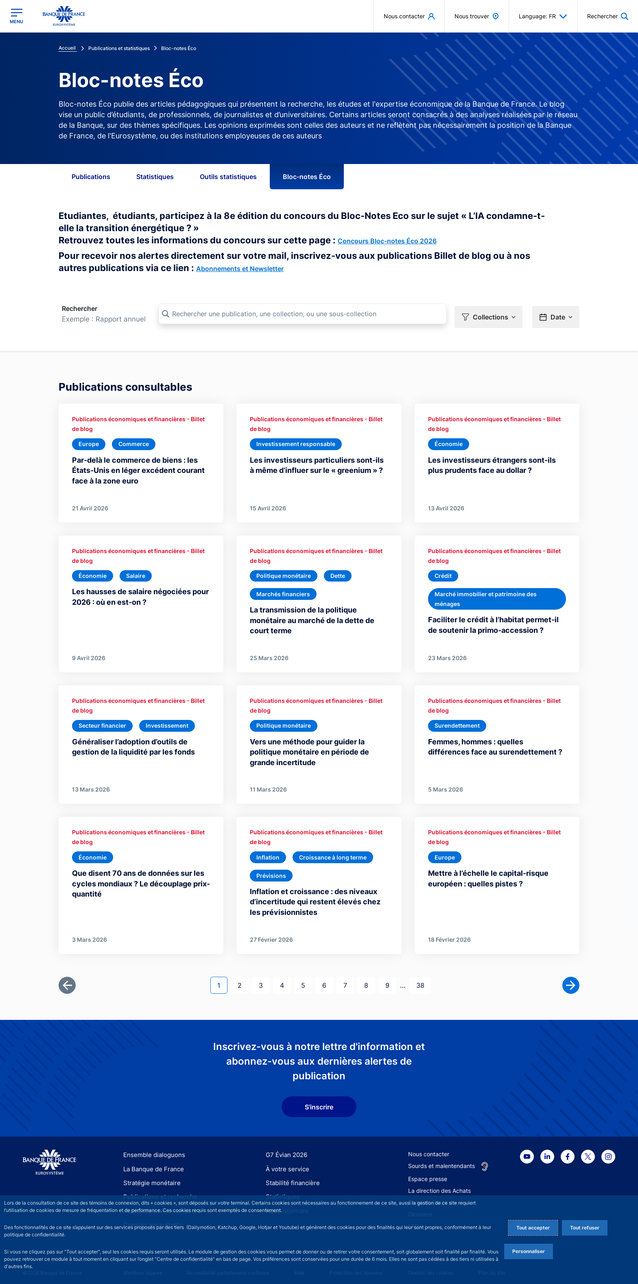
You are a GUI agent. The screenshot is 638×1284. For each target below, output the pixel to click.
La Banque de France (151, 1162)
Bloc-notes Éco (307, 177)
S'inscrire (319, 1101)
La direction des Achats (439, 1184)
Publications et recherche (157, 1191)
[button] (488, 314)
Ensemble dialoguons (151, 1149)
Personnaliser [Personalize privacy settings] (528, 1251)
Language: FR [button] (543, 16)
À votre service (286, 1162)
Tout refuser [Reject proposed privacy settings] (584, 1228)
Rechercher (79, 308)
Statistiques (155, 177)
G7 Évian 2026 (285, 1149)
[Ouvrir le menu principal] (16, 16)
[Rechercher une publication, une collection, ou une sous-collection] (302, 314)
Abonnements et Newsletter (240, 269)
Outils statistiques (228, 177)
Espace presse (427, 1173)
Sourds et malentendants (441, 1160)
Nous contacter (428, 1148)
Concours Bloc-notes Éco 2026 (387, 241)
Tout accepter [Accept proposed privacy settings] (533, 1228)
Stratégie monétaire (149, 1177)
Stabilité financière (290, 1177)
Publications (91, 177)
